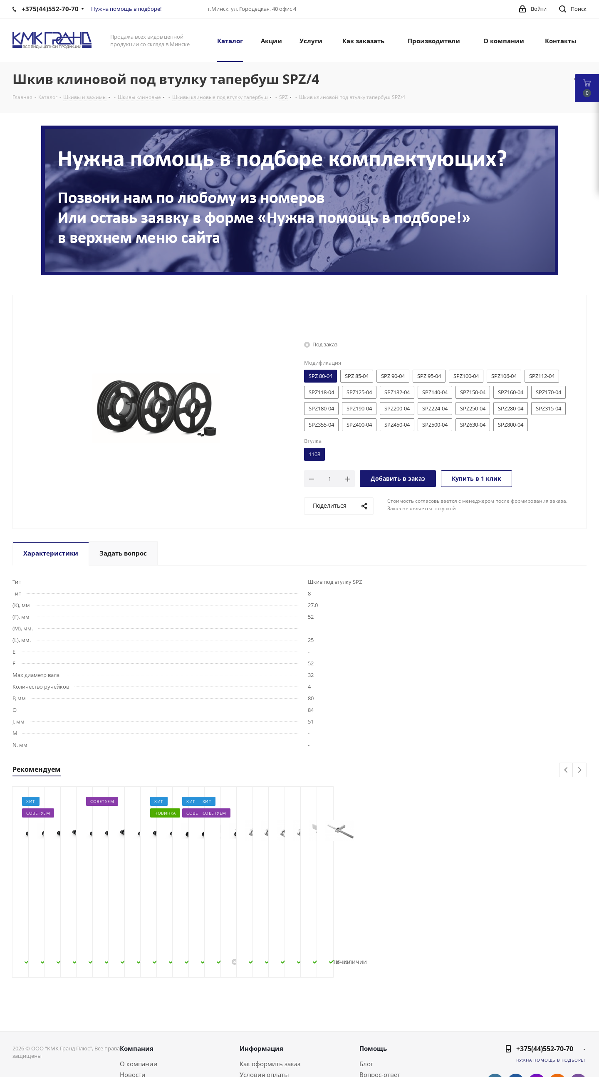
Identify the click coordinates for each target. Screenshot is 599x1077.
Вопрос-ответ (379, 1016)
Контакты (134, 1027)
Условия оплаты (264, 1016)
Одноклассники (557, 1023)
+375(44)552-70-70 (544, 990)
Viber (578, 1023)
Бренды (371, 1027)
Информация (261, 990)
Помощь (373, 990)
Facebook (515, 1023)
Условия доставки (267, 1027)
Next (580, 770)
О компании (139, 1005)
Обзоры (371, 1038)
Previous (566, 770)
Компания (136, 990)
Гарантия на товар (268, 1038)
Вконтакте (495, 1023)
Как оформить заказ (270, 1005)
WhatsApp (578, 1044)
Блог (366, 1005)
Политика (135, 1038)
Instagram (536, 1023)
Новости (133, 1016)
